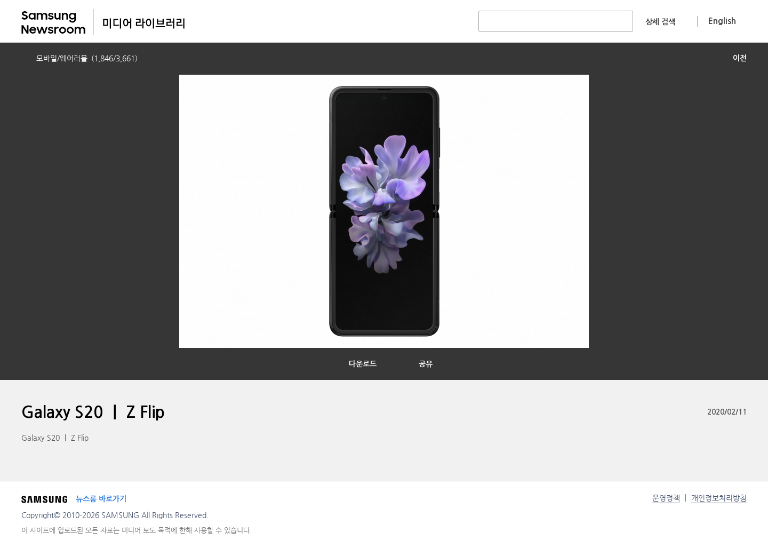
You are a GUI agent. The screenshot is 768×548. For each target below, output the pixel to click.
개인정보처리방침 (719, 498)
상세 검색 (660, 22)
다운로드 (363, 364)
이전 (740, 58)
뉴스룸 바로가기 (101, 499)
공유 (426, 364)
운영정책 (666, 498)
